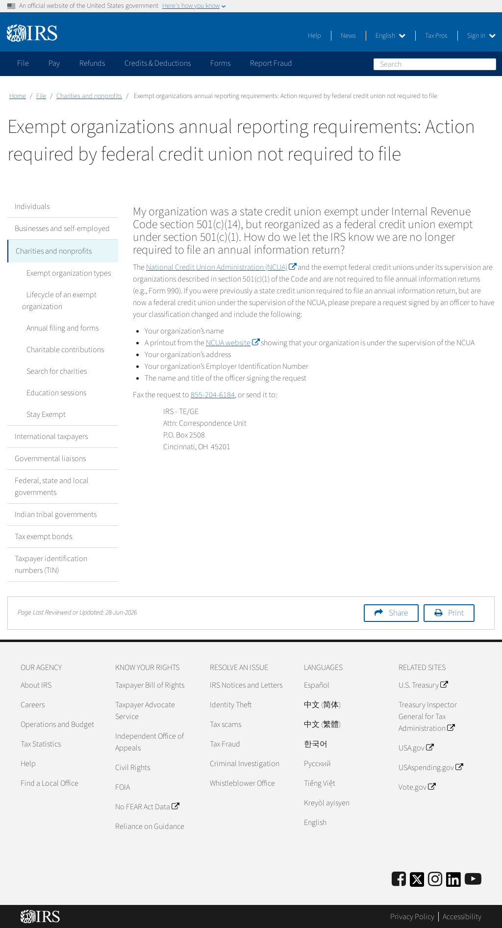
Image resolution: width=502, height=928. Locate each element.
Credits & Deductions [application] (158, 63)
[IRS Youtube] (473, 879)
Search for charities (52, 370)
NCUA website (232, 342)
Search (488, 63)
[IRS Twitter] (417, 882)
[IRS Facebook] (399, 879)
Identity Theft (230, 703)
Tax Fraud (225, 743)
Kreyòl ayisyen (327, 802)
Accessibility (462, 916)
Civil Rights (132, 766)
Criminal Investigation (244, 762)
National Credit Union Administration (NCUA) (221, 267)
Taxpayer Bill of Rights (149, 684)
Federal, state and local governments (52, 485)
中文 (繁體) (322, 723)
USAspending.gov (431, 766)
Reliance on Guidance (149, 825)
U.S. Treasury (423, 684)
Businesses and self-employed (62, 228)
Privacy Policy (412, 916)
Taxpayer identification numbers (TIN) (51, 563)
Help (314, 36)
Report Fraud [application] (271, 63)
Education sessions (52, 392)
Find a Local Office (49, 782)
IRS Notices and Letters (246, 684)
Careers (33, 703)
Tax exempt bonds (43, 535)
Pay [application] (54, 63)
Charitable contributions (61, 348)
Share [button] (398, 612)
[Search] (435, 64)
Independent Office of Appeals (149, 741)
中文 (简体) (322, 703)
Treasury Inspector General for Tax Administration (428, 715)
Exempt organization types (64, 272)
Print (456, 612)
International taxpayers (51, 435)
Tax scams (225, 723)
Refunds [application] (92, 63)
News (348, 36)
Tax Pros (436, 36)
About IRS (36, 684)
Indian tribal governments (56, 513)
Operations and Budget (57, 723)
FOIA (122, 786)
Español (316, 684)
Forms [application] (220, 63)
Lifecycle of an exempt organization (57, 299)
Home (17, 96)
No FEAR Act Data (147, 805)
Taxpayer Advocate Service (145, 709)
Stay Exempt (41, 413)
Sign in (481, 36)
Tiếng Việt (319, 782)
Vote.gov (417, 786)
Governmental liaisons (50, 457)
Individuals (32, 206)
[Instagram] (435, 879)
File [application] (23, 63)
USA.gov (416, 747)
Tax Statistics (41, 743)
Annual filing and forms (58, 327)
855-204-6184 (213, 394)
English (390, 36)
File (41, 96)
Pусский (317, 762)
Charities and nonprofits (89, 96)
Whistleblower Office (242, 782)
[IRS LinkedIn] (453, 882)
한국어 (315, 743)
